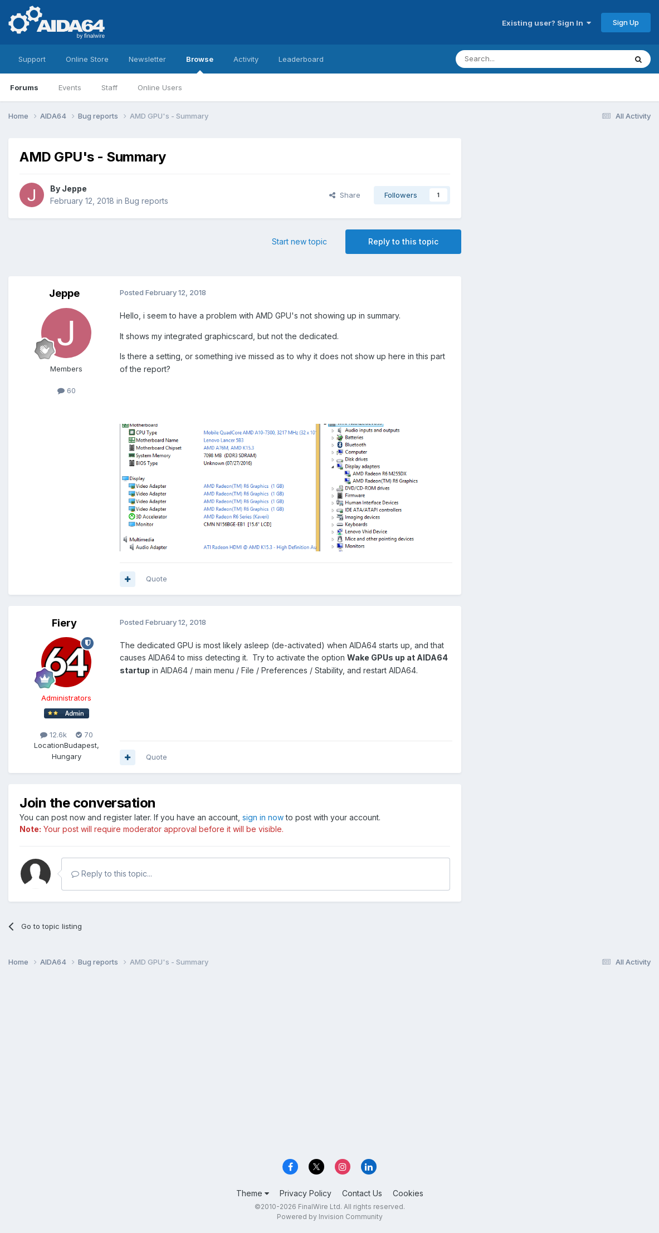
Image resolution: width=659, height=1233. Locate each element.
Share (344, 194)
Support (32, 59)
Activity (245, 59)
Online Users (160, 87)
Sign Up (626, 22)
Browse (199, 64)
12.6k (53, 734)
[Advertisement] (561, 212)
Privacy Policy (305, 1193)
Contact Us (362, 1193)
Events (69, 87)
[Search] (512, 59)
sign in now (263, 817)
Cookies (408, 1193)
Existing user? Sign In (546, 22)
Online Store (87, 59)
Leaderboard (301, 59)
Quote (156, 578)
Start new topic (299, 241)
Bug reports (146, 201)
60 (66, 390)
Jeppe (74, 188)
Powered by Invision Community (330, 1216)
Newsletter (147, 59)
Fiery (64, 623)
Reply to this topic (403, 241)
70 (84, 734)
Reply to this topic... (111, 873)
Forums (24, 87)
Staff (109, 87)
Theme (252, 1193)
